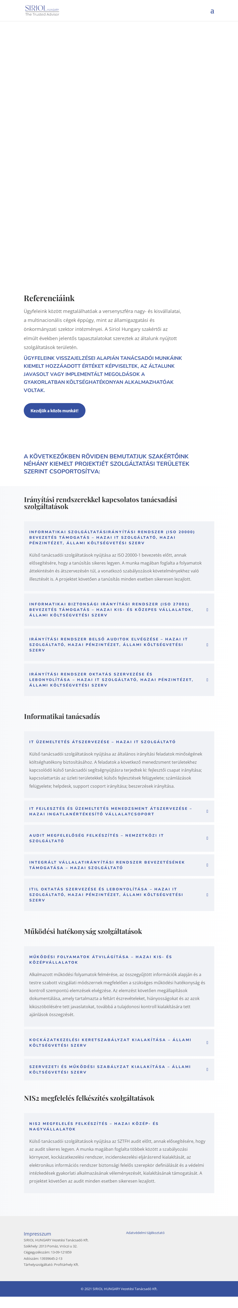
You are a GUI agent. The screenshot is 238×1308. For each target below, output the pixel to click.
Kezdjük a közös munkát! (55, 421)
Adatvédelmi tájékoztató (145, 1244)
